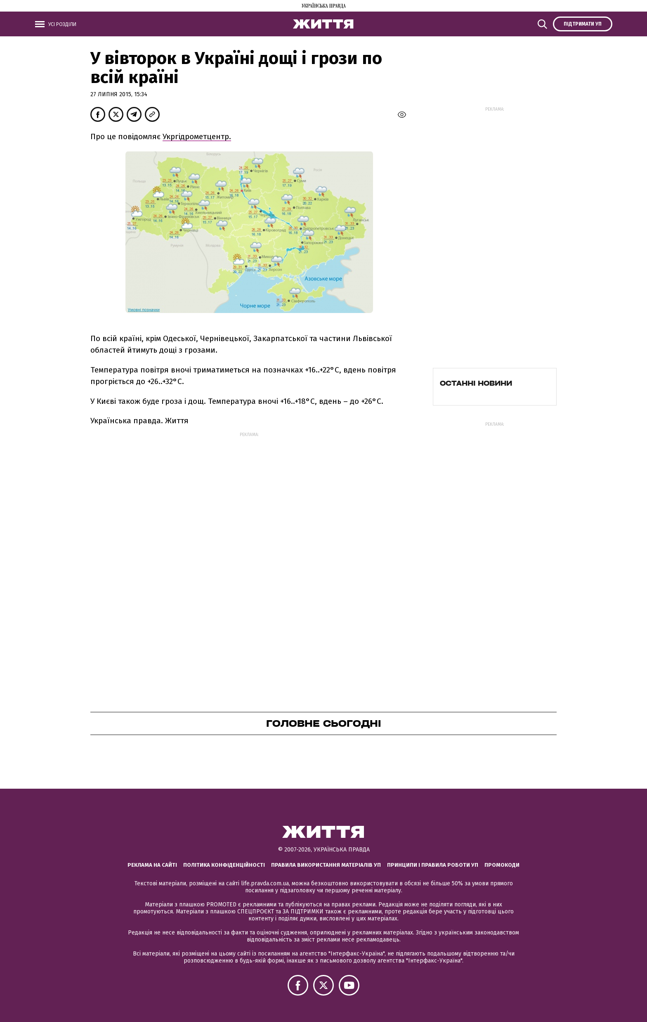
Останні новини (476, 383)
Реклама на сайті (152, 865)
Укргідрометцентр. (197, 136)
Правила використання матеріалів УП (326, 865)
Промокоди (501, 865)
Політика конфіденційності (224, 865)
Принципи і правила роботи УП (432, 865)
